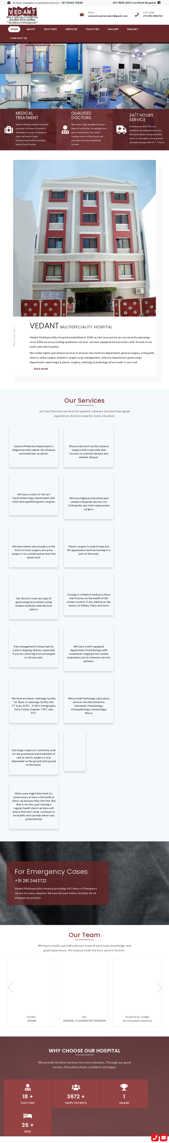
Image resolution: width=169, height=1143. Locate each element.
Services (71, 29)
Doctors (50, 29)
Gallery (113, 29)
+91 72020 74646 (72, 2)
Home (14, 29)
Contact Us (18, 38)
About (31, 29)
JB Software (116, 1137)
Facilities (92, 29)
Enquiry (132, 29)
